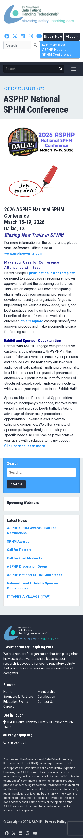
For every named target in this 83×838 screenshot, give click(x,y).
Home (7, 692)
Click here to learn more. (25, 446)
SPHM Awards (18, 542)
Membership (46, 692)
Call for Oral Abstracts (24, 558)
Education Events (15, 702)
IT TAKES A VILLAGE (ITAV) (28, 597)
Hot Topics (12, 88)
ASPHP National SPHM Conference (57, 50)
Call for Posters (19, 550)
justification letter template (52, 273)
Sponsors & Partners (18, 697)
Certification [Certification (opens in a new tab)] (46, 697)
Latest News (34, 88)
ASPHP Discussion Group (27, 566)
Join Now (53, 37)
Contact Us (46, 702)
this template (32, 321)
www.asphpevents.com (23, 253)
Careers (8, 707)
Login (72, 37)
